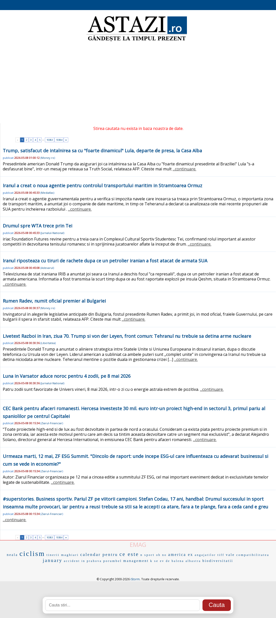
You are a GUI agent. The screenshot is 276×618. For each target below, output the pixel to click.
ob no (161, 555)
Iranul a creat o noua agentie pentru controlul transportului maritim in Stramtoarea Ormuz (102, 185)
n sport (148, 555)
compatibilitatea (252, 555)
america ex (180, 554)
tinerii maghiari (62, 555)
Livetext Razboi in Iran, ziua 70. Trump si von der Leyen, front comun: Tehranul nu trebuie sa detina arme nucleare (127, 336)
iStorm (135, 579)
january (52, 560)
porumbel (112, 561)
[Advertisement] (138, 83)
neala (12, 555)
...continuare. (184, 169)
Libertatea (48, 343)
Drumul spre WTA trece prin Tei (37, 226)
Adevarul (47, 268)
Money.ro (47, 158)
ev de (165, 561)
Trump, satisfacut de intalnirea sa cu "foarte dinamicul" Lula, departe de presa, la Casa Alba (102, 151)
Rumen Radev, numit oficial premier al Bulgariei (54, 301)
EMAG (138, 544)
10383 (49, 139)
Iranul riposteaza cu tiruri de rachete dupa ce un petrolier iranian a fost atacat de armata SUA (105, 261)
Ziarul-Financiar (51, 423)
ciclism (32, 553)
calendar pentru (99, 554)
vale (230, 555)
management (136, 561)
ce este (129, 554)
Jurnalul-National (52, 233)
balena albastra (186, 561)
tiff (220, 555)
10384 (59, 139)
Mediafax (47, 193)
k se (154, 561)
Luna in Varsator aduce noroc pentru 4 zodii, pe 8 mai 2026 (66, 376)
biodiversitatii (217, 561)
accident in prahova (83, 561)
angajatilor (205, 555)
